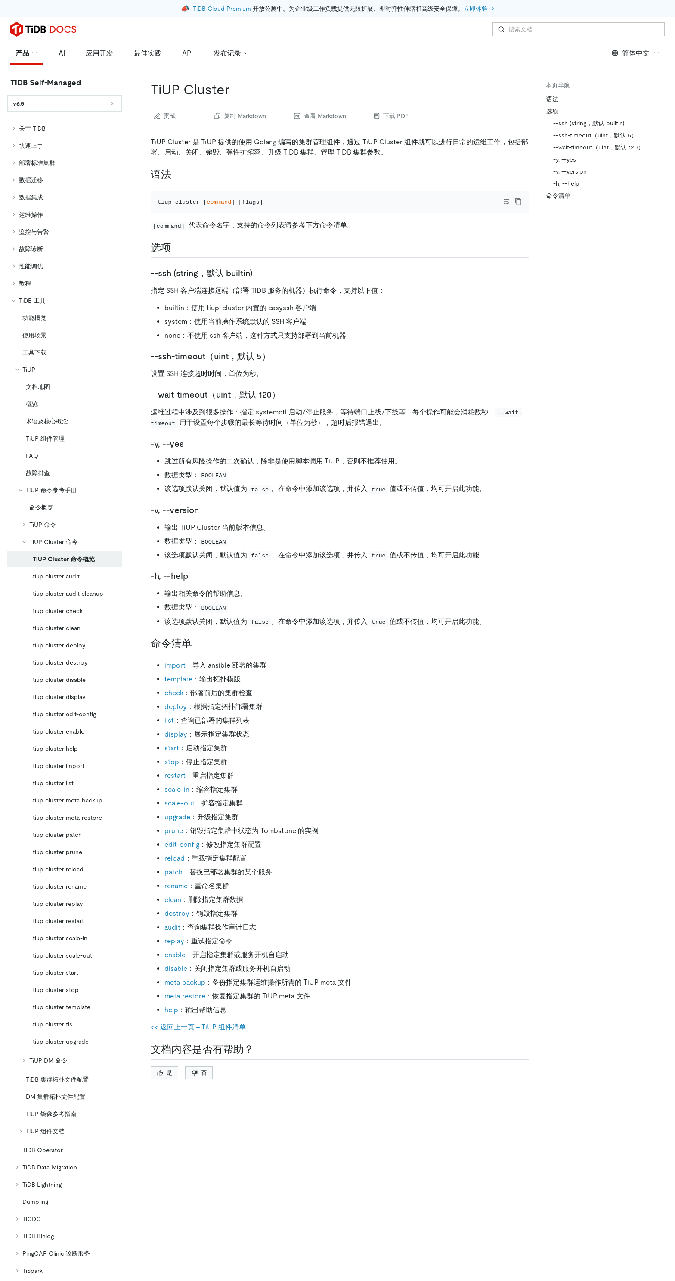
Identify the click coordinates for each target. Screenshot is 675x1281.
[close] (658, 1231)
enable (175, 967)
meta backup (184, 994)
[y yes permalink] (191, 455)
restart (175, 788)
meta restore (184, 1008)
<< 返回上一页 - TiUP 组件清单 (198, 1039)
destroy (176, 925)
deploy (175, 719)
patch (173, 884)
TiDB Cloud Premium (222, 8)
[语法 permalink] (178, 174)
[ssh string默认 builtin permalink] (259, 284)
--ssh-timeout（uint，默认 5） (595, 135)
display (175, 746)
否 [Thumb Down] (199, 1084)
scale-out (179, 815)
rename (176, 898)
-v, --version (570, 171)
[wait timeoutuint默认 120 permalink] (287, 406)
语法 (552, 99)
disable (175, 980)
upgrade (177, 829)
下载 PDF (391, 115)
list (169, 732)
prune (173, 843)
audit (172, 939)
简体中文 (635, 53)
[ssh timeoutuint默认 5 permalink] (277, 368)
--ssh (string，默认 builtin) (589, 123)
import (175, 677)
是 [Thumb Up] (164, 1084)
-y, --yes (564, 159)
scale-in (176, 801)
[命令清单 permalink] (199, 655)
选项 (552, 111)
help (171, 1022)
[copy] (518, 202)
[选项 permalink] (178, 259)
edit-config (181, 856)
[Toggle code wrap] (506, 202)
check (173, 705)
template (178, 691)
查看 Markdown (320, 115)
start (171, 760)
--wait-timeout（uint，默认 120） (598, 147)
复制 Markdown (240, 115)
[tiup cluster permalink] (236, 89)
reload (174, 870)
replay (174, 953)
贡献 (170, 115)
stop (171, 774)
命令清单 (558, 195)
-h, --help (566, 183)
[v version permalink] (206, 521)
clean (172, 912)
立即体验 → (479, 8)
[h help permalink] (195, 588)
